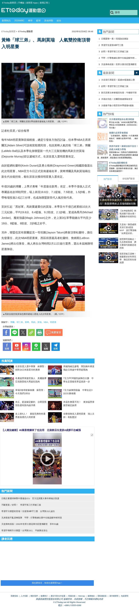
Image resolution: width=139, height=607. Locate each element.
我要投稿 (14, 596)
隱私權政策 (102, 596)
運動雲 (25, 11)
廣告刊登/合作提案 (58, 596)
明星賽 (53, 322)
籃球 (38, 20)
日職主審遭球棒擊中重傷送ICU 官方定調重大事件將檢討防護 (30, 498)
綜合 (59, 20)
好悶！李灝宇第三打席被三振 (114, 51)
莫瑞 (39, 322)
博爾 (12, 322)
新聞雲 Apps (32, 3)
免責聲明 (124, 596)
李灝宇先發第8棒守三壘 (112, 45)
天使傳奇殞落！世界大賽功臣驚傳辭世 (119, 64)
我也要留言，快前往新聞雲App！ (47, 583)
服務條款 (91, 596)
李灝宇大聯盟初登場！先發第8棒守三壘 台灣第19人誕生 (28, 511)
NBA (46, 322)
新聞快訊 (6, 20)
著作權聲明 (113, 596)
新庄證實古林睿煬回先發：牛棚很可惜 (119, 92)
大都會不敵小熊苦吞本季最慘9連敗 (117, 105)
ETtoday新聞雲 (9, 3)
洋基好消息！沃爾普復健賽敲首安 (116, 99)
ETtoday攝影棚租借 (106, 157)
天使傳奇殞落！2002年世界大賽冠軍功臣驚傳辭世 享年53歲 (29, 524)
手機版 (21, 3)
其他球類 (48, 20)
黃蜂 (27, 322)
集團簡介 (44, 596)
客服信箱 (71, 596)
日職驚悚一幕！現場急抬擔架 (114, 38)
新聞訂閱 (44, 3)
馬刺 (33, 322)
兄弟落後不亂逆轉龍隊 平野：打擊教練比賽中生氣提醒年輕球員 (31, 517)
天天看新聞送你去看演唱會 (109, 119)
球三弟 (20, 322)
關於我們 (34, 596)
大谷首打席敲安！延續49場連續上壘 (118, 80)
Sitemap (81, 596)
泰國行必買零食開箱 (106, 130)
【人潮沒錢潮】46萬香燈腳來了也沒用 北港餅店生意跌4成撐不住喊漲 (41, 430)
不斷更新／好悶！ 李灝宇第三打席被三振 (22, 505)
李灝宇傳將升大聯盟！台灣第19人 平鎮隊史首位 (24, 530)
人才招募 (24, 596)
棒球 (30, 20)
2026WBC (19, 20)
